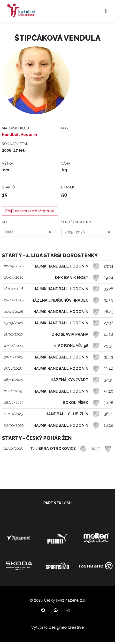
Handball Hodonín (19, 134)
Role (6, 222)
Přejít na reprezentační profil (30, 211)
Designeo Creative (66, 627)
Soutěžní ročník (76, 222)
